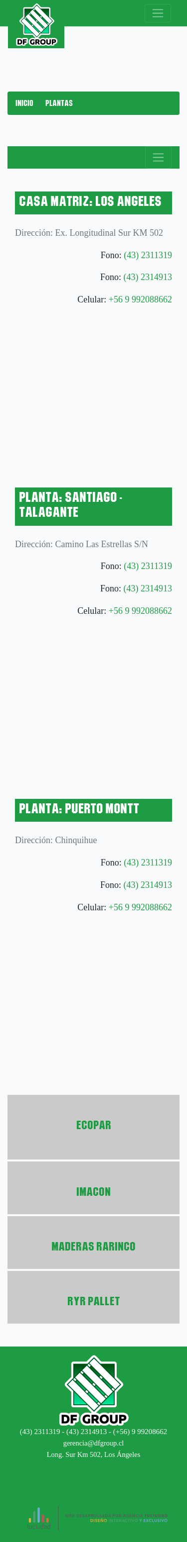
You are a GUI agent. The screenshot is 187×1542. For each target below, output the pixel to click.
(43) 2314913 (148, 277)
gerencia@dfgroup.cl (93, 1443)
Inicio (24, 102)
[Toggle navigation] (158, 13)
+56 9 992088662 (140, 299)
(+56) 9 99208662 (140, 1432)
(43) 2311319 (148, 255)
